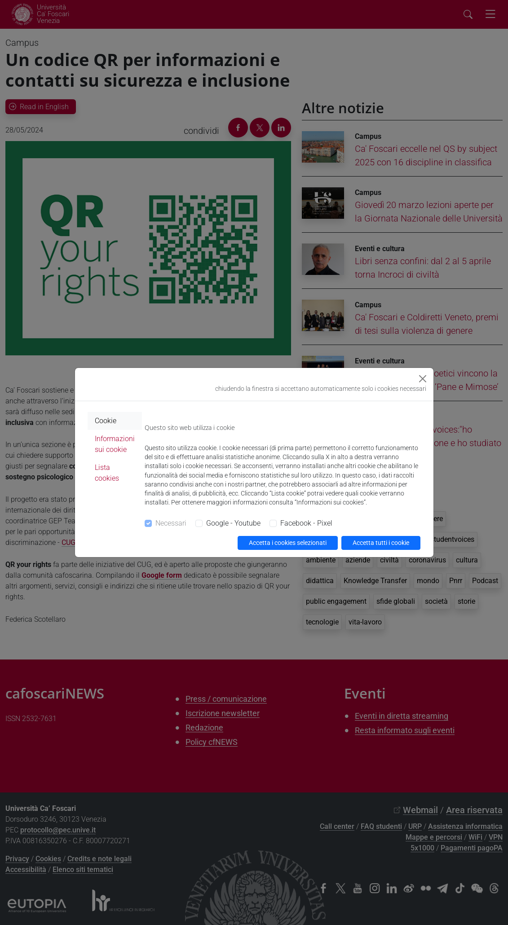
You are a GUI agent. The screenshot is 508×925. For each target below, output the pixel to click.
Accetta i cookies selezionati (288, 542)
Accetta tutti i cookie (381, 542)
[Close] (422, 379)
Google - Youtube (233, 523)
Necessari (170, 523)
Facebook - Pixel (306, 523)
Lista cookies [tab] (107, 472)
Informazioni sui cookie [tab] (115, 444)
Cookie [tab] (105, 420)
